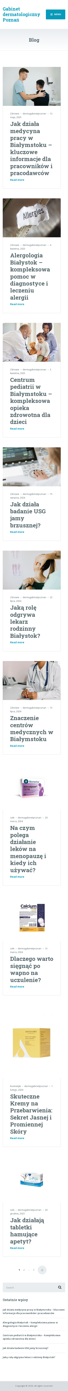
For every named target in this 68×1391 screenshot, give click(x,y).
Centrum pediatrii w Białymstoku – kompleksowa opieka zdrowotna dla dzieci (31, 401)
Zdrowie (14, 113)
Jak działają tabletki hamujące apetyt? (27, 1230)
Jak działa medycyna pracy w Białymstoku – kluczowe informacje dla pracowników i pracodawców (31, 148)
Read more (17, 180)
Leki (12, 817)
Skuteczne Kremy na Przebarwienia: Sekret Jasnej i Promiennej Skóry (31, 1113)
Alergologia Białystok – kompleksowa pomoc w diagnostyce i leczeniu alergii (30, 276)
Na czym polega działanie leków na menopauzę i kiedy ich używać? (28, 849)
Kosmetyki (15, 1086)
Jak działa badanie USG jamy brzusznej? (28, 514)
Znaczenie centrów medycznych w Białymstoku (31, 728)
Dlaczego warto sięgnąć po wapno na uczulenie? (31, 969)
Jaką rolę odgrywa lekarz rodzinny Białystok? (25, 621)
